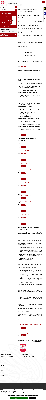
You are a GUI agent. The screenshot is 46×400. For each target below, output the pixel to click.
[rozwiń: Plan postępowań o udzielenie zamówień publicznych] (16, 140)
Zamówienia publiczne (20, 384)
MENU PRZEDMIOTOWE (23, 7)
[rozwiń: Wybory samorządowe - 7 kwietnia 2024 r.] (16, 95)
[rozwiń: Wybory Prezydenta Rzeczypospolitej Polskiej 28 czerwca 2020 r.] (16, 109)
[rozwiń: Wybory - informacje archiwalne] (16, 127)
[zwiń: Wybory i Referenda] (16, 79)
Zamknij (32, 398)
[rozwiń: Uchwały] (16, 26)
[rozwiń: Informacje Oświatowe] (16, 46)
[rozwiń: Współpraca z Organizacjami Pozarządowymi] (16, 70)
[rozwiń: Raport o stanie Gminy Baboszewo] (16, 14)
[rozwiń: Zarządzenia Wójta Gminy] (16, 29)
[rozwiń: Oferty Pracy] (16, 77)
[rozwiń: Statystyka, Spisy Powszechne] (16, 134)
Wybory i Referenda (31, 7)
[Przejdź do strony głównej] (10, 2)
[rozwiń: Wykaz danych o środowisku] (16, 146)
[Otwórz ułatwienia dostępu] (44, 8)
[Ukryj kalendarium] (16, 178)
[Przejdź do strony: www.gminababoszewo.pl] (44, 16)
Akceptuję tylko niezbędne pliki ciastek (19, 398)
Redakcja (39, 384)
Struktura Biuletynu (31, 384)
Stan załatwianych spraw (9, 384)
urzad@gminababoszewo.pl (28, 358)
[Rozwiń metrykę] (23, 66)
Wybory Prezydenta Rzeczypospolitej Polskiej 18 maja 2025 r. (27, 9)
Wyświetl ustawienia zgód (31, 395)
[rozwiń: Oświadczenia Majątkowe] (16, 32)
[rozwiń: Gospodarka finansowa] (16, 21)
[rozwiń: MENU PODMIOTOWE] (16, 9)
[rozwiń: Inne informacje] (16, 175)
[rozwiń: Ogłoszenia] (16, 40)
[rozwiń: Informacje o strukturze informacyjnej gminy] (16, 17)
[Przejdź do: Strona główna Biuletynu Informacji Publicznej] (18, 7)
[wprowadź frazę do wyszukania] (34, 2)
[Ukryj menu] (16, 7)
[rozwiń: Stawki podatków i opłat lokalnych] (16, 24)
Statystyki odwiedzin (38, 388)
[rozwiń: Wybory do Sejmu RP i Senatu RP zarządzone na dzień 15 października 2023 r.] (16, 99)
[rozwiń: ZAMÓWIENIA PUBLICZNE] (16, 173)
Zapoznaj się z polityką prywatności (16, 395)
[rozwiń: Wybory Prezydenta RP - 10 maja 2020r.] (16, 114)
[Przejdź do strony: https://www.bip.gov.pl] (44, 11)
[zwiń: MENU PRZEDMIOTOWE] (16, 11)
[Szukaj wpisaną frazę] (43, 2)
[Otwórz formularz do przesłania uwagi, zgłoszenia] (44, 18)
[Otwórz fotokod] (44, 21)
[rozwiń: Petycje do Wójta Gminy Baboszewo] (16, 37)
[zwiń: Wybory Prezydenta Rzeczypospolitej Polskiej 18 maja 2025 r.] (16, 82)
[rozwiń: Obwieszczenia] (16, 43)
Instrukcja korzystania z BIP (8, 388)
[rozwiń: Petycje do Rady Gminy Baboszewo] (16, 35)
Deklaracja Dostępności (28, 388)
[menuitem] (8, 9)
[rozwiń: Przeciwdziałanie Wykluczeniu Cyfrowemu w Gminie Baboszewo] (16, 130)
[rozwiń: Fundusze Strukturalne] (16, 137)
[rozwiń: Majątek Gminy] (16, 74)
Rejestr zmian (18, 388)
